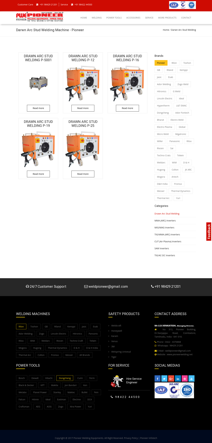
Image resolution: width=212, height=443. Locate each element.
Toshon (187, 62)
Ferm (92, 378)
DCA (89, 399)
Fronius (178, 183)
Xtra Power (75, 406)
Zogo (41, 333)
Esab (170, 77)
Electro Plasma (164, 126)
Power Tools (114, 17)
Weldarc (161, 162)
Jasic (159, 77)
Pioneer (161, 62)
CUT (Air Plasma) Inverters (168, 241)
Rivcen (160, 148)
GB (158, 69)
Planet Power (40, 392)
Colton (175, 169)
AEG (38, 406)
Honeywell (115, 330)
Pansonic (93, 333)
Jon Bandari (71, 385)
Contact (186, 17)
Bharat (160, 119)
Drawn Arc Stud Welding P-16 (127, 58)
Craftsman (24, 406)
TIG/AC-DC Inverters (165, 255)
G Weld (176, 91)
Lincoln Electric (164, 98)
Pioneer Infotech (148, 438)
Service (149, 17)
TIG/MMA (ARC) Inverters (167, 234)
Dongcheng (163, 112)
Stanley (57, 392)
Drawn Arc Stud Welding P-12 (82, 58)
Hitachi (48, 378)
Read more (38, 108)
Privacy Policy (131, 438)
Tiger (112, 356)
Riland (170, 69)
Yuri (178, 198)
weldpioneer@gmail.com (178, 350)
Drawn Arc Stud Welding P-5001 (38, 58)
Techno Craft (76, 340)
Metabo (22, 392)
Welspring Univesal (119, 351)
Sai (171, 148)
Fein (96, 392)
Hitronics (161, 91)
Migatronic (180, 134)
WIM (174, 162)
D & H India (92, 347)
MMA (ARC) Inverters (165, 220)
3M (111, 346)
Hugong (161, 169)
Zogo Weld (182, 84)
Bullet (85, 392)
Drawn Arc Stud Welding (167, 213)
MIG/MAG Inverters (164, 227)
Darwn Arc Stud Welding (183, 29)
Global (182, 126)
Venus (113, 341)
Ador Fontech (182, 112)
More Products (167, 17)
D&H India (162, 183)
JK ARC (188, 169)
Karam (113, 336)
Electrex (77, 399)
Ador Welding (164, 84)
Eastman (61, 399)
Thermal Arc (163, 198)
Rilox (189, 141)
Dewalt (34, 378)
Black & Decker (26, 385)
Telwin (180, 155)
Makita (54, 385)
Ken (85, 385)
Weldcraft (114, 325)
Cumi (80, 378)
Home (83, 17)
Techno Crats (164, 155)
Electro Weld (177, 119)
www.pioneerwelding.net (180, 354)
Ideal (181, 98)
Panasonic (174, 141)
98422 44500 (125, 397)
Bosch (22, 378)
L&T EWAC (181, 105)
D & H (186, 162)
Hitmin (35, 399)
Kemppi (184, 69)
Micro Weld (163, 134)
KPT (43, 385)
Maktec (71, 392)
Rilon (174, 62)
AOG (49, 406)
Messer (161, 190)
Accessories (133, 17)
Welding (97, 17)
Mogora (161, 176)
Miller (160, 141)
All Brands (85, 354)
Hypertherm (163, 105)
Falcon (22, 399)
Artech (175, 176)
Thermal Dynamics (180, 190)
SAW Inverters (162, 248)
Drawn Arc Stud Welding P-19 (38, 124)
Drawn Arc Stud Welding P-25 (82, 124)
